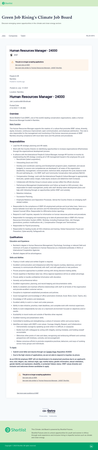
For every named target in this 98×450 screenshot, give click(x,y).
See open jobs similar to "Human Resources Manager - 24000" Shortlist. (38, 68)
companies (13, 36)
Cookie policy (53, 416)
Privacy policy (43, 416)
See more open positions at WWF (28, 393)
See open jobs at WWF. (22, 65)
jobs (3, 36)
